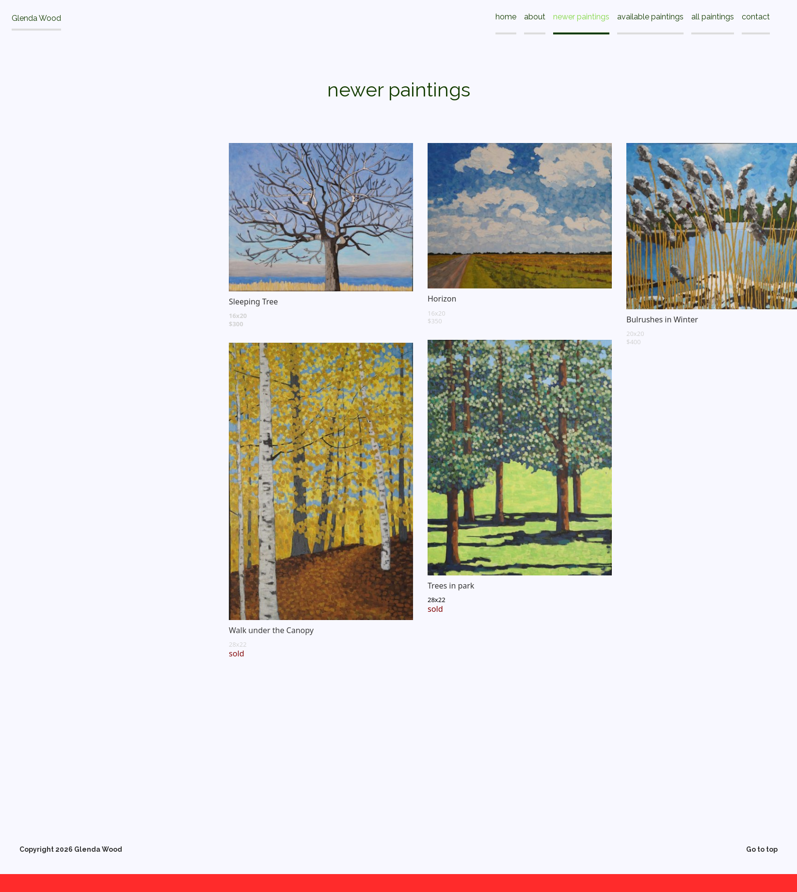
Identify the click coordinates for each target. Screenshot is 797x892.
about (534, 16)
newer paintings (581, 16)
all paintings (712, 16)
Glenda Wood (36, 18)
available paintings (650, 16)
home (505, 16)
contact (756, 16)
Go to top (762, 850)
